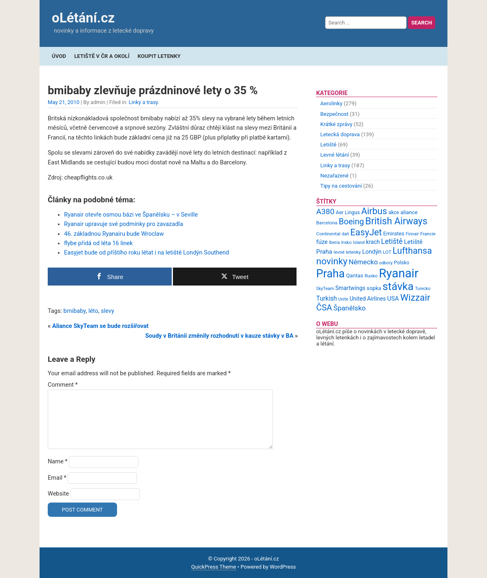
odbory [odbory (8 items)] (386, 263)
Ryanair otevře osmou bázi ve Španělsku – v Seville (131, 214)
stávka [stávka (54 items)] (398, 286)
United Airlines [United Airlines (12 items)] (368, 298)
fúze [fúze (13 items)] (322, 242)
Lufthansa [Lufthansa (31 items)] (412, 251)
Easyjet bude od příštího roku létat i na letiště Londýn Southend (146, 252)
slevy (107, 311)
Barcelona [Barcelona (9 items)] (326, 223)
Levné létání (334, 155)
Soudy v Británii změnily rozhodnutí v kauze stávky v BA (219, 335)
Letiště (328, 145)
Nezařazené (334, 176)
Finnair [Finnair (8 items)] (412, 234)
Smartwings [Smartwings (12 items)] (350, 288)
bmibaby (75, 311)
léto (93, 311)
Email (57, 477)
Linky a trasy (143, 102)
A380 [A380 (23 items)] (325, 211)
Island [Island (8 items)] (359, 242)
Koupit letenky (158, 56)
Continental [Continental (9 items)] (328, 234)
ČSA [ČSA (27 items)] (324, 307)
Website (58, 493)
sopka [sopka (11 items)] (374, 288)
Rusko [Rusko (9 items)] (371, 276)
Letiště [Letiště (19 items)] (392, 241)
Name (58, 461)
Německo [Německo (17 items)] (363, 262)
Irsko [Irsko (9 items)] (346, 242)
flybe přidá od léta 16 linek (98, 243)
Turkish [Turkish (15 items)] (326, 298)
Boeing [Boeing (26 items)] (351, 221)
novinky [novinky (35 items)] (331, 261)
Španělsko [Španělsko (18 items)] (349, 308)
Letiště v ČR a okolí (101, 56)
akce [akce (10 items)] (393, 212)
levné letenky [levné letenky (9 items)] (347, 252)
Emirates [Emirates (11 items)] (394, 233)
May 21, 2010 (64, 102)
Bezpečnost (334, 114)
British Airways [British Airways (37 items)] (396, 221)
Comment (63, 384)
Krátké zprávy (336, 124)
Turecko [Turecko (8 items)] (422, 288)
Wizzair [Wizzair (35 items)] (415, 297)
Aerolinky (331, 103)
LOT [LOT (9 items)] (387, 252)
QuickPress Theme (213, 567)
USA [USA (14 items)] (393, 298)
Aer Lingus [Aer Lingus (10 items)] (348, 212)
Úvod (59, 56)
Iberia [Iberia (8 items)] (334, 242)
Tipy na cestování (341, 186)
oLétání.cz (83, 18)
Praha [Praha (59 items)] (330, 273)
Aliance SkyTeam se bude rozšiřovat (100, 326)
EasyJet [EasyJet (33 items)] (366, 232)
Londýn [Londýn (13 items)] (371, 251)
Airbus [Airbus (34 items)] (374, 211)
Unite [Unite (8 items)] (343, 299)
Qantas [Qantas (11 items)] (354, 275)
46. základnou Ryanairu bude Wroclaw (114, 233)
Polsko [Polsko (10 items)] (402, 262)
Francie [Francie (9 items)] (428, 234)
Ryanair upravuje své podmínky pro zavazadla (123, 224)
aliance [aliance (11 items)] (409, 212)
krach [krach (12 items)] (373, 242)
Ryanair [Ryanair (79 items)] (398, 273)
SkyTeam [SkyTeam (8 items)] (325, 288)
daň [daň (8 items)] (345, 234)
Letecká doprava (340, 134)
